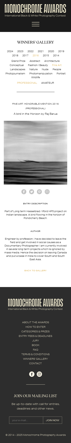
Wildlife (35, 77)
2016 (36, 55)
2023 (20, 51)
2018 (15, 55)
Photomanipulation (40, 73)
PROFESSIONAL (27, 82)
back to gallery (35, 270)
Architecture (52, 61)
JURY (35, 340)
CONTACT (35, 363)
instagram (39, 374)
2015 (46, 55)
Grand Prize (18, 61)
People (57, 69)
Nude (45, 69)
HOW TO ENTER (35, 326)
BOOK (35, 345)
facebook (23, 191)
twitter (31, 191)
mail (47, 191)
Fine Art (57, 65)
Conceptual (17, 65)
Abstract (35, 61)
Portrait (61, 73)
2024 (10, 51)
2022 (30, 51)
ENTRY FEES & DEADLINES (35, 336)
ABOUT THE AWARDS (35, 322)
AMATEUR (47, 82)
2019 (61, 51)
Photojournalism (15, 73)
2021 (41, 51)
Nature (33, 69)
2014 (56, 55)
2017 (25, 55)
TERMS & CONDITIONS (35, 354)
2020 (51, 51)
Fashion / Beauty (38, 65)
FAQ (35, 349)
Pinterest (39, 191)
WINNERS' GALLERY (35, 358)
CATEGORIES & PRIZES (35, 331)
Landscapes (17, 69)
